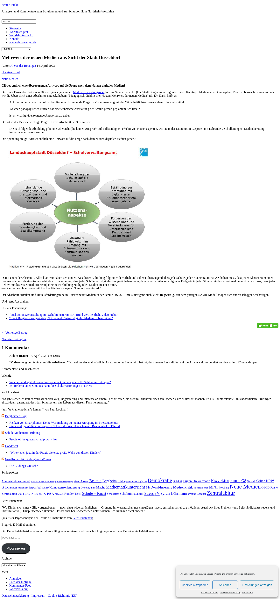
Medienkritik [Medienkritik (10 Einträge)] (183, 487)
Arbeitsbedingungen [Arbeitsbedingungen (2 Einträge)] (65, 481)
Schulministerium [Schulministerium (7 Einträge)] (132, 494)
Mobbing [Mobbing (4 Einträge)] (224, 487)
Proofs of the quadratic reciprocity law (33, 439)
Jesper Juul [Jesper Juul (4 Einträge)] (35, 487)
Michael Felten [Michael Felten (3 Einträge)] (201, 487)
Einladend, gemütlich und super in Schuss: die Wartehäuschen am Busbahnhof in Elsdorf (64, 426)
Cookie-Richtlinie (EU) (62, 595)
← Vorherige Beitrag (15, 332)
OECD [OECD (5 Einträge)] (265, 487)
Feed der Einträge (20, 582)
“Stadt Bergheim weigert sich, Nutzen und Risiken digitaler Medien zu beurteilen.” (61, 318)
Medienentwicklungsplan (88, 92)
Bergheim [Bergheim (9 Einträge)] (109, 481)
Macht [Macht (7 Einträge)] (100, 487)
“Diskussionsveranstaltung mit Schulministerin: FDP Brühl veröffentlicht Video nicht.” (63, 314)
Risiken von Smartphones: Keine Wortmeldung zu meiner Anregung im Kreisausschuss (63, 422)
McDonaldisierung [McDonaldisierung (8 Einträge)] (159, 487)
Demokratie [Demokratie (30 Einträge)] (160, 480)
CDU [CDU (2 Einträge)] (144, 481)
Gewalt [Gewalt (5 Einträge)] (251, 481)
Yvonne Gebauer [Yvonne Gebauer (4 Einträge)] (197, 493)
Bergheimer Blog (15, 416)
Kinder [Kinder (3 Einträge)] (45, 487)
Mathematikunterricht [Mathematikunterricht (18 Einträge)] (125, 486)
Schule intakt (10, 4)
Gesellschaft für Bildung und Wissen (28, 459)
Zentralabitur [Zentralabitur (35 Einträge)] (221, 493)
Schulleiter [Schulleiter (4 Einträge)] (113, 493)
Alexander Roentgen (23, 65)
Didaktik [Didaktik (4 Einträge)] (177, 481)
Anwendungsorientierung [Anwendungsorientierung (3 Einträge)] (43, 481)
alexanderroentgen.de (22, 42)
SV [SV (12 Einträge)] (156, 493)
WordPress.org (18, 589)
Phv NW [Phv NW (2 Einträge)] (42, 494)
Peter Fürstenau (82, 518)
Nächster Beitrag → (14, 339)
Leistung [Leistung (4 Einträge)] (85, 487)
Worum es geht (18, 31)
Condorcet (11, 446)
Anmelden (15, 578)
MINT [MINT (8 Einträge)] (213, 487)
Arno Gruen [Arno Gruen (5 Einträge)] (81, 481)
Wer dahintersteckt (21, 35)
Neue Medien (10, 79)
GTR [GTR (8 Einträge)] (5, 487)
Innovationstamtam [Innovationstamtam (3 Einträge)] (18, 487)
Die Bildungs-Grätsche (23, 465)
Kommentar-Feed (20, 585)
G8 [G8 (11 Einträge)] (243, 481)
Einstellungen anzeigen (257, 585)
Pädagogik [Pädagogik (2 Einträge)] (59, 494)
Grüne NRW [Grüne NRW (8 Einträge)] (265, 481)
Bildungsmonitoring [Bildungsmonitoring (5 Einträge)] (129, 481)
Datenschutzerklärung (230, 592)
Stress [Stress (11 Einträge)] (149, 493)
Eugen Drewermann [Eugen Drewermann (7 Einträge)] (196, 481)
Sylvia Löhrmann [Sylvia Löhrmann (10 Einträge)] (173, 493)
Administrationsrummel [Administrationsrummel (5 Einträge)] (16, 481)
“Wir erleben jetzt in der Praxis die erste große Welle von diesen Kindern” (55, 452)
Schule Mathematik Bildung (22, 432)
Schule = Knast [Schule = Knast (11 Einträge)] (94, 493)
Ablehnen (225, 585)
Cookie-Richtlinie (209, 592)
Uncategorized (11, 72)
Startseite (15, 28)
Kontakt (14, 38)
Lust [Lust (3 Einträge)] (93, 487)
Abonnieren (16, 548)
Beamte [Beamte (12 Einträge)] (95, 481)
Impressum (247, 592)
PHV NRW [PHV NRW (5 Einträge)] (31, 493)
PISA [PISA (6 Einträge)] (50, 494)
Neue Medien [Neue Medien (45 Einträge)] (245, 486)
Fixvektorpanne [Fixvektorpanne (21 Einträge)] (226, 480)
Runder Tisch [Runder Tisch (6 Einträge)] (72, 494)
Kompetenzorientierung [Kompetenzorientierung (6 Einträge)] (64, 487)
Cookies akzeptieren (195, 585)
